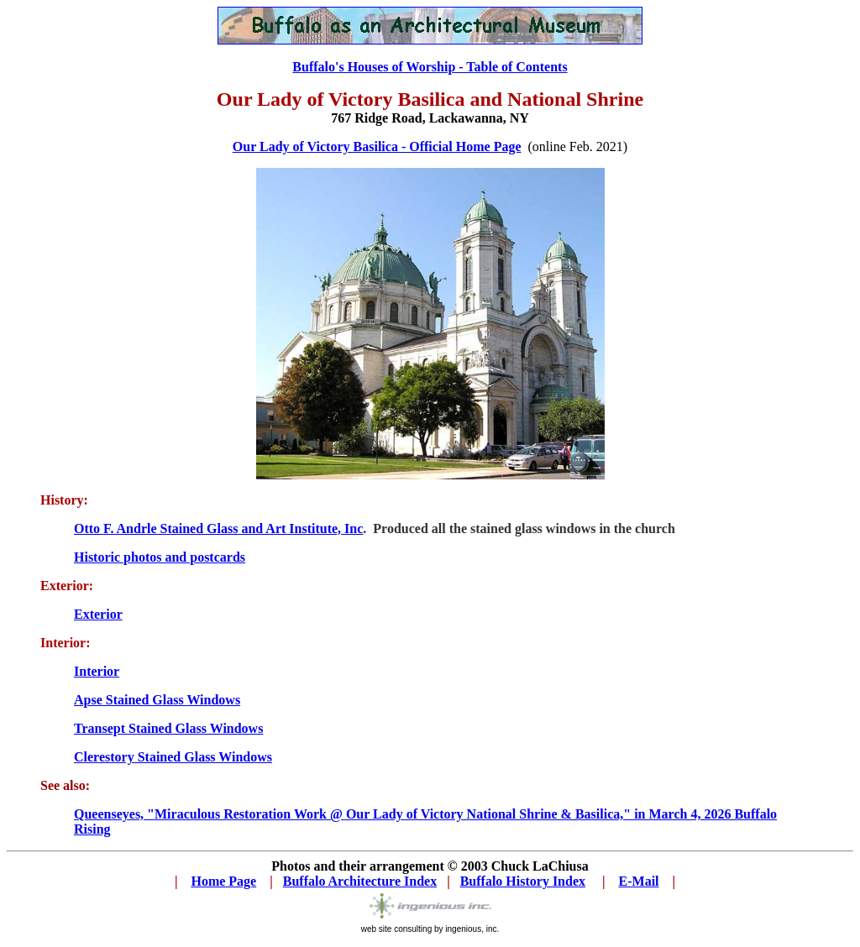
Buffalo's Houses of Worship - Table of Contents (429, 67)
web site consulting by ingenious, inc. (430, 929)
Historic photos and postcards (159, 557)
